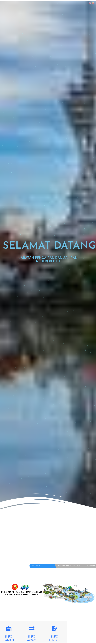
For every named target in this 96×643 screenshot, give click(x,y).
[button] (3, 592)
